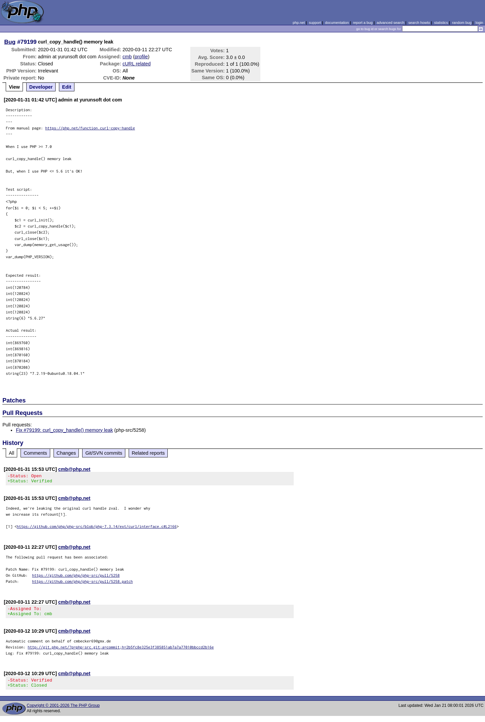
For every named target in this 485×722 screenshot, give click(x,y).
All (11, 453)
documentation (337, 23)
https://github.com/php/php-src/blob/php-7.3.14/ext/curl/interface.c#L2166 (97, 528)
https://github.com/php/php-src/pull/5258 (76, 577)
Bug (10, 41)
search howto (419, 23)
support (315, 23)
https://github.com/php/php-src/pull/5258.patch (82, 583)
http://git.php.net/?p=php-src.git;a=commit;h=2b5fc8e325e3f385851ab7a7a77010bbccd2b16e (121, 651)
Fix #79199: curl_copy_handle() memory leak (64, 430)
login (479, 23)
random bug (462, 23)
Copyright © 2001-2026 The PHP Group (63, 711)
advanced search (390, 23)
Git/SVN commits (103, 453)
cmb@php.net (74, 469)
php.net (299, 23)
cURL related (137, 63)
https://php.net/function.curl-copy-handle (90, 128)
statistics (441, 23)
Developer (41, 87)
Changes (66, 453)
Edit (66, 87)
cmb (127, 56)
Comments (35, 453)
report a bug (363, 23)
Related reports (148, 453)
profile (141, 56)
